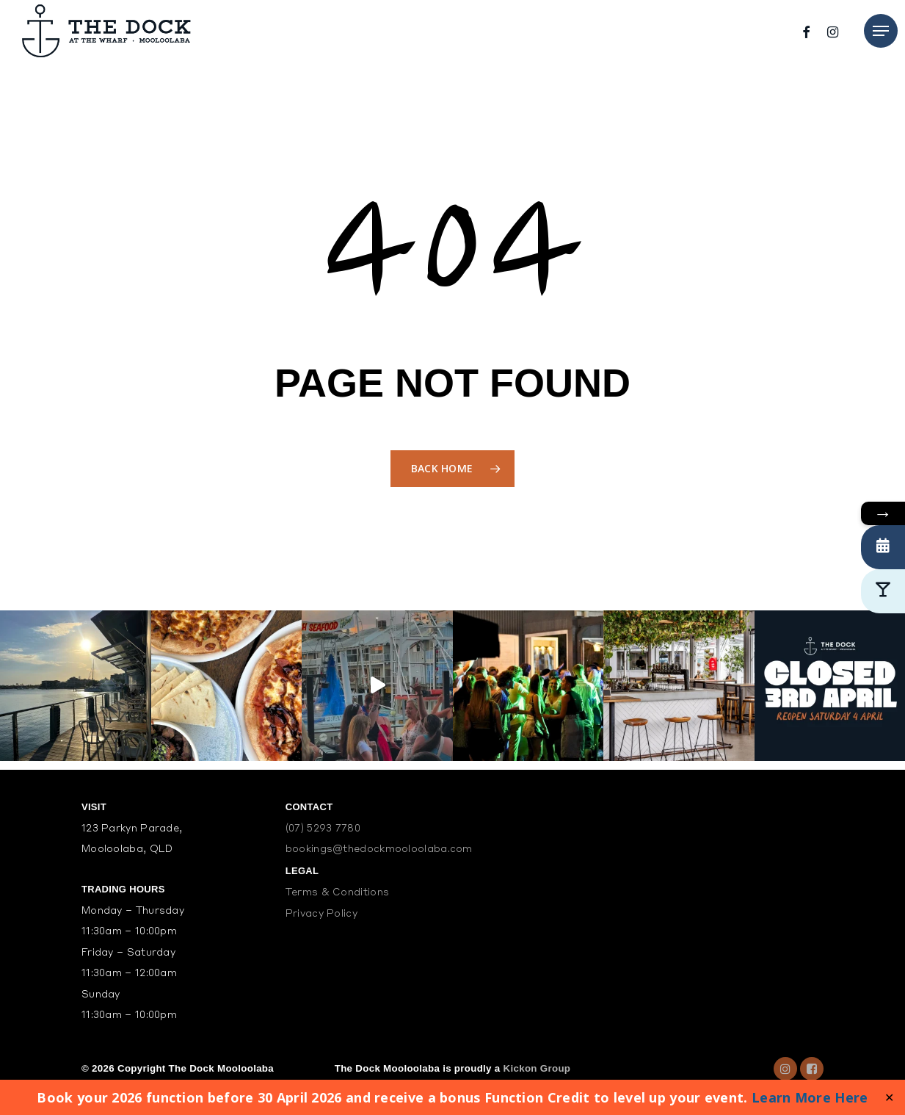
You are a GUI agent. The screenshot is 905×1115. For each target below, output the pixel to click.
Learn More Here (810, 1097)
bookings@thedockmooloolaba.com (379, 849)
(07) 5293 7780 (323, 829)
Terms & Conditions (337, 893)
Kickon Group (537, 1068)
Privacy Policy (321, 914)
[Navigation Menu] (881, 31)
